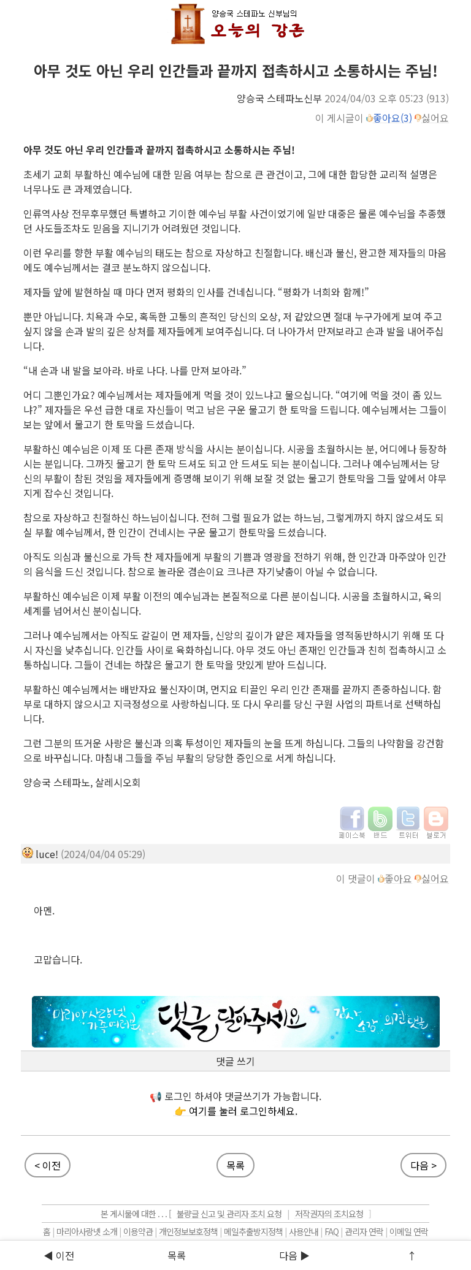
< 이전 (47, 1165)
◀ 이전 (59, 1255)
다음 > (423, 1165)
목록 (176, 1255)
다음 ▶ (294, 1255)
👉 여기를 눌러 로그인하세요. (235, 1110)
